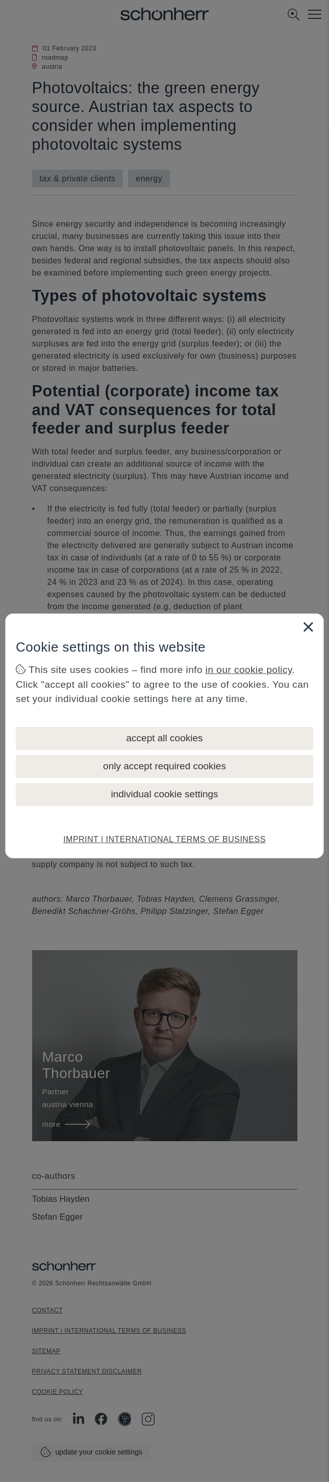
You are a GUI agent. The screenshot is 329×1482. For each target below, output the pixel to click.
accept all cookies (164, 738)
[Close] (308, 626)
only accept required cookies (164, 766)
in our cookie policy (249, 669)
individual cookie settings (164, 794)
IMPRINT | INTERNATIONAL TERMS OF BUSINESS (164, 839)
